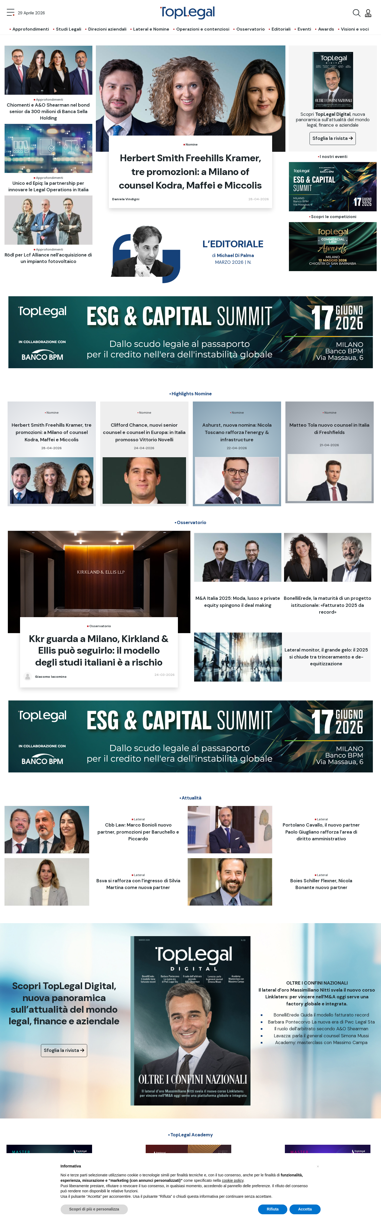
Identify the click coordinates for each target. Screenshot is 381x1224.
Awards (326, 29)
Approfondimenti (30, 29)
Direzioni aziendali (107, 29)
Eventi (304, 29)
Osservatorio (250, 29)
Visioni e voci (355, 29)
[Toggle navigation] (10, 13)
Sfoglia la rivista (332, 138)
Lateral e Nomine (151, 29)
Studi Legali (68, 29)
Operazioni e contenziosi (202, 29)
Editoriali (281, 29)
